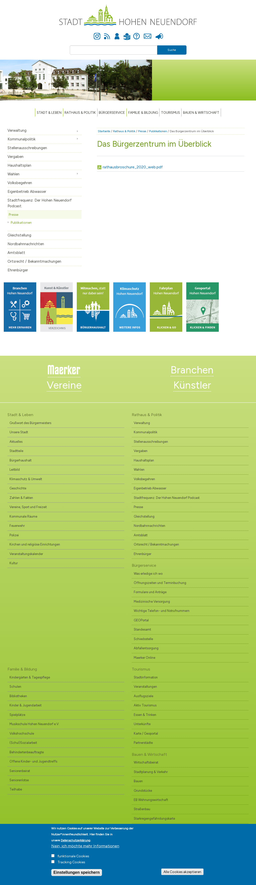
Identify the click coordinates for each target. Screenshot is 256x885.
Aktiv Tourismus (145, 705)
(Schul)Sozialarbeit (23, 743)
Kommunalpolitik (22, 139)
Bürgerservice (112, 112)
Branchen (192, 370)
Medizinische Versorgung (152, 601)
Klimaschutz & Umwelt (26, 479)
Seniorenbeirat (20, 771)
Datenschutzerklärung (75, 845)
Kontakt (147, 33)
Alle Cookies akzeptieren (182, 876)
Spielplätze (17, 715)
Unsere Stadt (19, 432)
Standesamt (142, 629)
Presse (159, 33)
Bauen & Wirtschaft (201, 112)
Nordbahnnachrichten (26, 244)
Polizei (14, 535)
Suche (172, 50)
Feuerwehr (17, 526)
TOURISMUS (170, 112)
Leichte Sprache (127, 33)
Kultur (14, 563)
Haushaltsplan (19, 165)
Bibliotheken (18, 696)
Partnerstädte (143, 743)
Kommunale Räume (23, 516)
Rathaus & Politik (80, 112)
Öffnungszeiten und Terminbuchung (160, 583)
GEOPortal (141, 620)
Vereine (64, 385)
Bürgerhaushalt (21, 460)
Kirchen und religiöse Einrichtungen (35, 544)
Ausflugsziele (143, 696)
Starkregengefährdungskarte (154, 818)
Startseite (104, 131)
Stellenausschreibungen (27, 148)
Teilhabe (16, 789)
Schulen (15, 686)
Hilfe (136, 33)
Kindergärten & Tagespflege (30, 677)
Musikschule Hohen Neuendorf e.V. (35, 724)
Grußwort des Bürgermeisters (30, 423)
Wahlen (14, 174)
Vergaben (16, 156)
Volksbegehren (20, 183)
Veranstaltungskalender (26, 554)
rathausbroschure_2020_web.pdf (133, 167)
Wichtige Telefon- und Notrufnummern (162, 611)
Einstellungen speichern (77, 877)
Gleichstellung (19, 235)
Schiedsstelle (143, 639)
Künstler (192, 385)
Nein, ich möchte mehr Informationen (85, 850)
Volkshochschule (22, 733)
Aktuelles (16, 441)
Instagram (97, 33)
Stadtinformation (146, 677)
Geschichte (18, 488)
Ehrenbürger (18, 270)
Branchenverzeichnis (149, 828)
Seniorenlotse (19, 780)
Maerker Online (144, 658)
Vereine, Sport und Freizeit (28, 507)
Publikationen (21, 222)
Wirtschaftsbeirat (146, 762)
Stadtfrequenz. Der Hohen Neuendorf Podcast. (40, 203)
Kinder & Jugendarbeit (26, 705)
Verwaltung (17, 130)
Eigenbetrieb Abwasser (27, 191)
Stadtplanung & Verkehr (151, 772)
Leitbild (15, 469)
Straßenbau (142, 809)
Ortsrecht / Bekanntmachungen (34, 261)
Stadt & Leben (49, 112)
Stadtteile (16, 451)
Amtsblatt (16, 252)
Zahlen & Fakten (21, 498)
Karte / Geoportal (146, 733)
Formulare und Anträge (150, 592)
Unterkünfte (142, 724)
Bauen (138, 781)
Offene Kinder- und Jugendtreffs (33, 761)
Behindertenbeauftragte (27, 752)
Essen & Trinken (145, 715)
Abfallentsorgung (146, 648)
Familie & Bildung (143, 112)
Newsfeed (107, 33)
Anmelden (117, 33)
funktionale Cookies (73, 861)
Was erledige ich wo (148, 573)
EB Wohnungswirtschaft (151, 800)
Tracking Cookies (71, 867)
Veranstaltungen (145, 686)
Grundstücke (143, 790)
